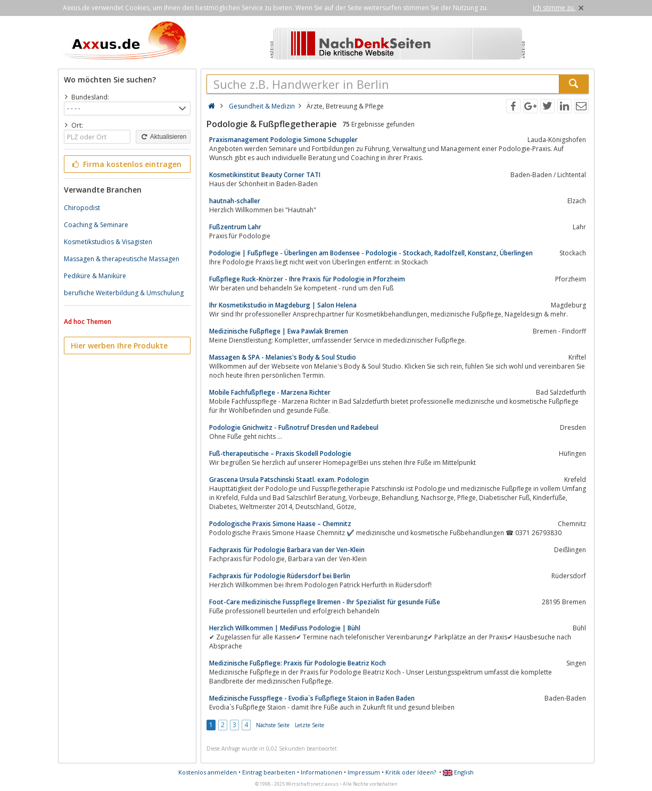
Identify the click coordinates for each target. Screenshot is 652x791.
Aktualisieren (162, 136)
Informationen (321, 772)
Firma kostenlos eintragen (126, 164)
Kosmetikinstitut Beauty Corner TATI (264, 174)
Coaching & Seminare (96, 224)
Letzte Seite (309, 725)
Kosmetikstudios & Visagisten (108, 241)
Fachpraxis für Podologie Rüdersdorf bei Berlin (279, 575)
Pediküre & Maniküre (95, 275)
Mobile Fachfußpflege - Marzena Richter (270, 392)
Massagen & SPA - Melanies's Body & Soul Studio (282, 357)
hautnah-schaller (234, 200)
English (458, 772)
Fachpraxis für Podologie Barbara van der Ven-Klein (287, 549)
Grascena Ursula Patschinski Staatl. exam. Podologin (289, 479)
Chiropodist (82, 207)
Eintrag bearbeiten (268, 772)
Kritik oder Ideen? (410, 772)
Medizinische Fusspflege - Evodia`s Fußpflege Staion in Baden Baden (312, 698)
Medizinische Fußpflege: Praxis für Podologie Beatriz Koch (297, 663)
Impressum (364, 772)
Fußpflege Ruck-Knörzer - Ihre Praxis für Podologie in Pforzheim (307, 279)
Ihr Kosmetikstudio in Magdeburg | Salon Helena (283, 305)
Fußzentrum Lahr (235, 226)
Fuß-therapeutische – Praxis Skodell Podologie (280, 453)
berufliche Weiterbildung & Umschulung (124, 292)
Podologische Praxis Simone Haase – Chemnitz (280, 523)
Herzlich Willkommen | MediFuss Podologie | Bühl (284, 627)
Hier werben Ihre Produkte (119, 345)
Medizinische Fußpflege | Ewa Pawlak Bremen (278, 331)
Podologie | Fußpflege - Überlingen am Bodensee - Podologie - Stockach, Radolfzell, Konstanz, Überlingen (371, 252)
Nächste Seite (273, 725)
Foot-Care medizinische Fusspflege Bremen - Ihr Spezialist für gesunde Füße (324, 601)
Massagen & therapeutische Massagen (121, 258)
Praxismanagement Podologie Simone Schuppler (283, 139)
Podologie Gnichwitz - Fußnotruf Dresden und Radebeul (293, 427)
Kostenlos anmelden (207, 772)
